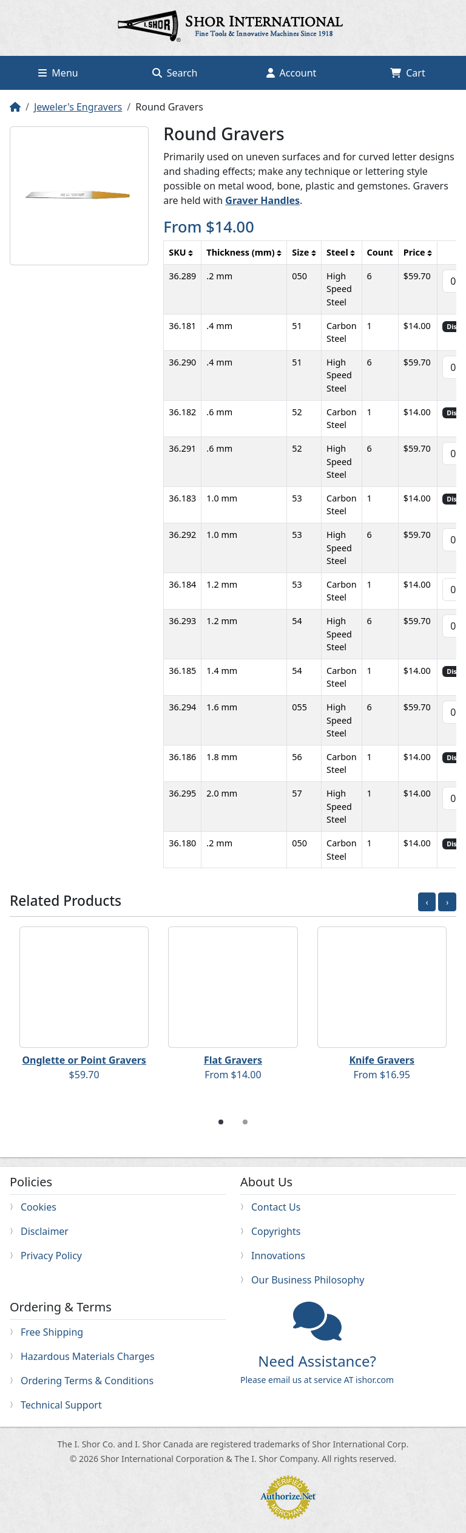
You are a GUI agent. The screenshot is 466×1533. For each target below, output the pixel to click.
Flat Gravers (233, 1060)
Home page (233, 28)
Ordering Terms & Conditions (87, 1380)
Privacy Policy (51, 1255)
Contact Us (275, 1207)
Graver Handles (262, 200)
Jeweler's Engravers (78, 107)
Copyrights (275, 1231)
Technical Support (61, 1405)
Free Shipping (52, 1332)
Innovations (278, 1255)
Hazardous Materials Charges (88, 1356)
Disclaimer (45, 1231)
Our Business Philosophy (307, 1280)
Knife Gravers (381, 1060)
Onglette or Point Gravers (84, 1060)
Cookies (38, 1207)
